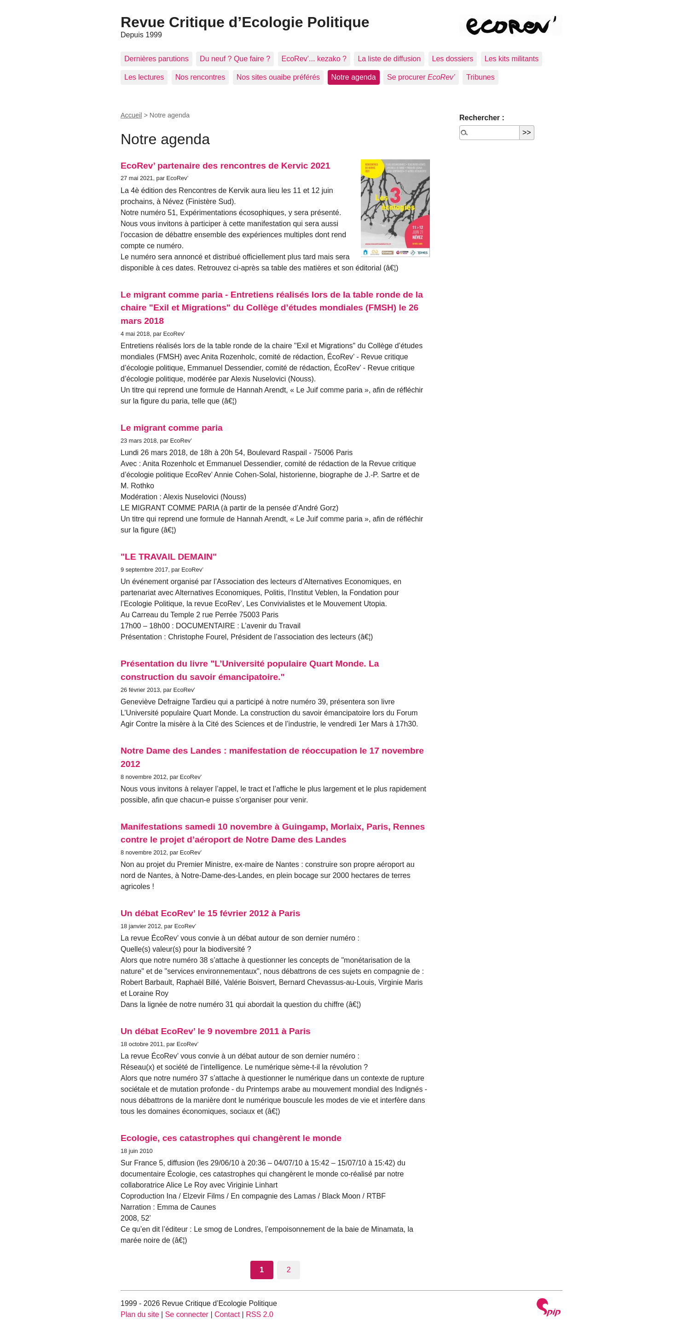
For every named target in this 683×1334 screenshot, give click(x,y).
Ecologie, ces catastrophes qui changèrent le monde (231, 1138)
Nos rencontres (200, 77)
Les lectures (144, 77)
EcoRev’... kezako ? (314, 59)
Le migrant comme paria (172, 428)
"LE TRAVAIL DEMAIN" (169, 557)
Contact (227, 1314)
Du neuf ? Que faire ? (235, 59)
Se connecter (186, 1314)
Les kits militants (511, 59)
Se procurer (421, 77)
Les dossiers (453, 59)
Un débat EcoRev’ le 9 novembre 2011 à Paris (216, 1031)
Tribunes (480, 77)
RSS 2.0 (259, 1314)
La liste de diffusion (389, 59)
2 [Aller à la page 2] (289, 1270)
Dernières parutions (156, 59)
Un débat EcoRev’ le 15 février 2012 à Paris (210, 913)
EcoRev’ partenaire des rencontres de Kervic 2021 (225, 165)
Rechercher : (481, 118)
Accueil (131, 115)
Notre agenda (353, 77)
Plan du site (140, 1314)
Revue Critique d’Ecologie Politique (245, 22)
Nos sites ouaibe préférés (278, 77)
